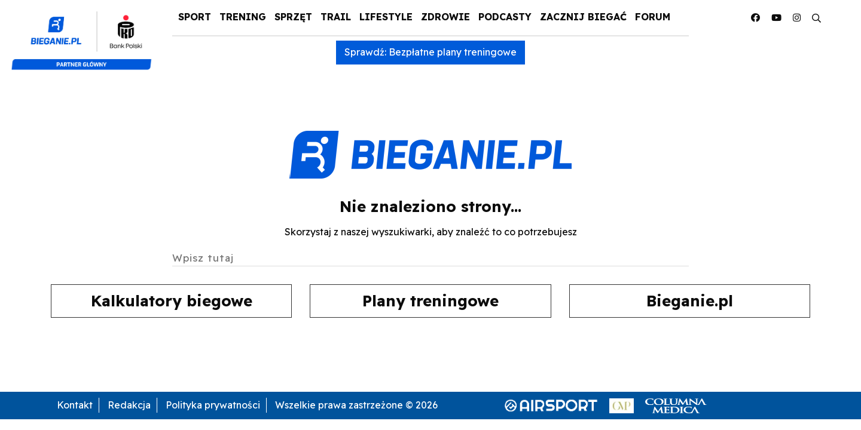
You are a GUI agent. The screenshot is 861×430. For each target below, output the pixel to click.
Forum (652, 17)
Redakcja (129, 405)
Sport (194, 17)
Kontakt (75, 405)
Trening (242, 17)
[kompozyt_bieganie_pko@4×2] (86, 35)
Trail (335, 17)
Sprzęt (293, 17)
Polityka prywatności (213, 405)
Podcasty (505, 17)
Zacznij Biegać (583, 17)
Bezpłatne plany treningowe (453, 52)
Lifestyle (386, 17)
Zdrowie (445, 17)
